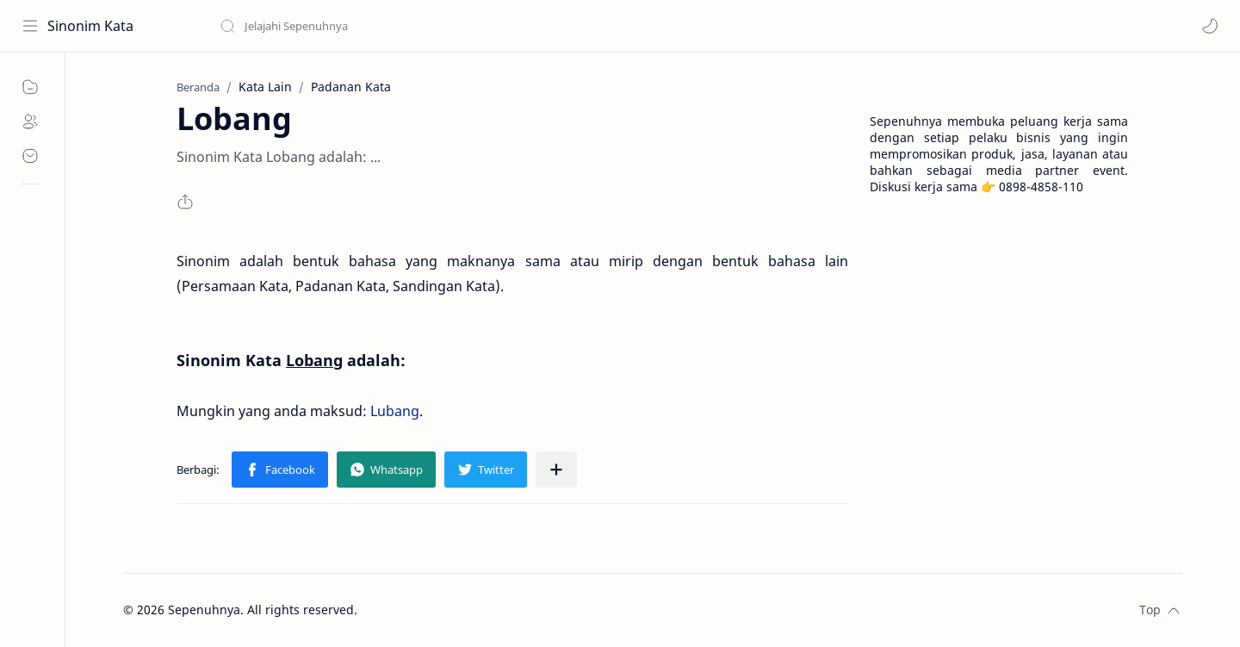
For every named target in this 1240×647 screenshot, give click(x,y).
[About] (30, 121)
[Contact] (30, 156)
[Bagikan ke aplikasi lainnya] (556, 469)
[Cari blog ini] (357, 26)
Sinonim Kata (90, 25)
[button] (1210, 26)
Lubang (394, 410)
